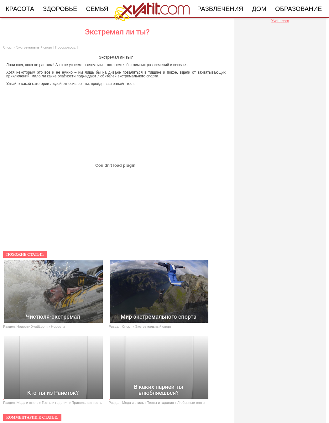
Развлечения (220, 8)
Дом (259, 8)
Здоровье (60, 8)
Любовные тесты (191, 403)
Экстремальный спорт (34, 47)
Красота (20, 8)
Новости (58, 327)
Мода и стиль (28, 403)
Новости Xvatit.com (32, 327)
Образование (298, 8)
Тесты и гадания (55, 403)
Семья (97, 8)
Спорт (8, 47)
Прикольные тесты (87, 403)
